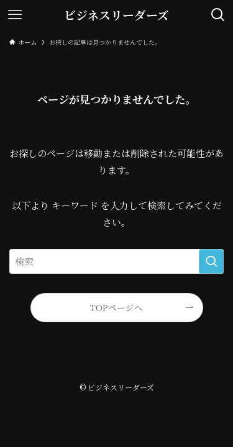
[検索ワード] (116, 261)
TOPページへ (116, 307)
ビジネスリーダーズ (116, 15)
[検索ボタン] (218, 15)
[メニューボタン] (15, 15)
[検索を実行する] (211, 261)
